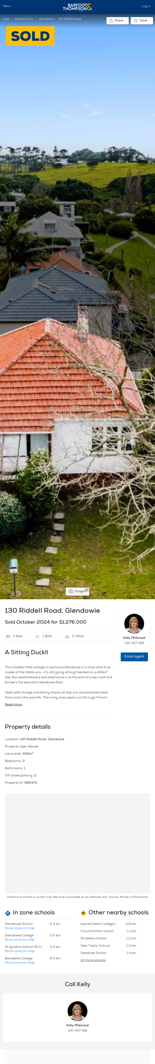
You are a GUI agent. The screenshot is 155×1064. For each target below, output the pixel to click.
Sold (6, 19)
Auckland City (24, 19)
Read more (13, 705)
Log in (146, 6)
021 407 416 (134, 643)
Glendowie (46, 19)
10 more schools (93, 960)
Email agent (134, 657)
